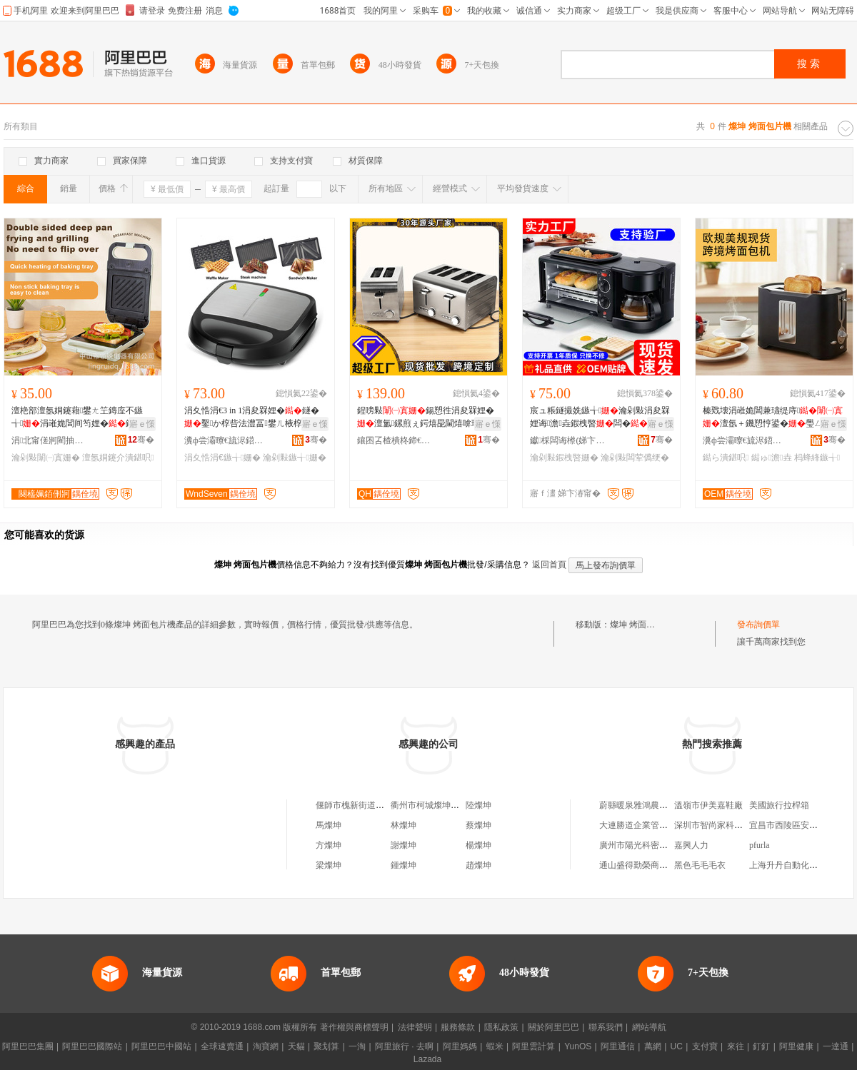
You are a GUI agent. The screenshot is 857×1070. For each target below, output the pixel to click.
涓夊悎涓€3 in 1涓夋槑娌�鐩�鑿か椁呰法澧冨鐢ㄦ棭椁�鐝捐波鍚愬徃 (251, 417)
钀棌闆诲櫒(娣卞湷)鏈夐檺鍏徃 (569, 440)
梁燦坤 (328, 865)
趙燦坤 (478, 865)
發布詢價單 (758, 625)
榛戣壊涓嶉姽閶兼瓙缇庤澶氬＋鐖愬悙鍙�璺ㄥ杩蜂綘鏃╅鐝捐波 (773, 417)
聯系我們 (605, 1027)
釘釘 (761, 1046)
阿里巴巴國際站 (92, 1046)
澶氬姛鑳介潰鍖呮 (118, 458)
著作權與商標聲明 (354, 1027)
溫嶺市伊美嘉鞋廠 (708, 805)
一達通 (835, 1046)
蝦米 (494, 1046)
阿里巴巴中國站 (161, 1046)
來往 (735, 1046)
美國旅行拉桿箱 (779, 805)
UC (677, 1046)
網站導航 (649, 1027)
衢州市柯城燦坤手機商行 (438, 805)
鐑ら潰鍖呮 (725, 458)
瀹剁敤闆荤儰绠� (635, 458)
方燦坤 (328, 845)
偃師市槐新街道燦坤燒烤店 (367, 805)
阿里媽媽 (460, 1046)
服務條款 (458, 1027)
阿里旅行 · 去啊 (404, 1046)
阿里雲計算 (533, 1046)
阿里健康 (796, 1046)
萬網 (652, 1046)
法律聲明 (415, 1027)
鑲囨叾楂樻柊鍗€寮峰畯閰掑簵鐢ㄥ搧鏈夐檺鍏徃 (396, 440)
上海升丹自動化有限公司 (796, 865)
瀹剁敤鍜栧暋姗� (564, 458)
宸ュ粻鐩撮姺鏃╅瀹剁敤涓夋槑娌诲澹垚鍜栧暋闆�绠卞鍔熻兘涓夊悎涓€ (600, 417)
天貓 (296, 1046)
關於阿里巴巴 (553, 1027)
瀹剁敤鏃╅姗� (294, 458)
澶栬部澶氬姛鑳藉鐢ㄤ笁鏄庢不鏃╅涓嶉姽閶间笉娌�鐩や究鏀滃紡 (81, 417)
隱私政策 (501, 1027)
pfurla (759, 845)
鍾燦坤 (403, 865)
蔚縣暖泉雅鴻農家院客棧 (646, 805)
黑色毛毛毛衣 (700, 865)
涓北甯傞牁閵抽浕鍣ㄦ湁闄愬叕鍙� (50, 440)
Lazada (427, 1059)
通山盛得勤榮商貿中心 (642, 865)
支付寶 (705, 1046)
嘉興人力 (691, 845)
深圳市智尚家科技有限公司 (725, 825)
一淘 (357, 1046)
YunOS (577, 1046)
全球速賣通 (222, 1046)
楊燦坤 (478, 845)
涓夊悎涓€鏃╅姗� (222, 458)
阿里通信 (618, 1046)
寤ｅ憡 (142, 424)
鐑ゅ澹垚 (771, 458)
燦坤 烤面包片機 (641, 625)
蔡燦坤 (478, 825)
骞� (141, 440)
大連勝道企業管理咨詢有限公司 (659, 825)
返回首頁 (549, 565)
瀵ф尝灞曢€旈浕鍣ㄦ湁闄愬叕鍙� (223, 440)
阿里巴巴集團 (28, 1046)
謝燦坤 (403, 845)
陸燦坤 (478, 805)
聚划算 (326, 1046)
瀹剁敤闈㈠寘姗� (45, 458)
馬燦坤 (328, 825)
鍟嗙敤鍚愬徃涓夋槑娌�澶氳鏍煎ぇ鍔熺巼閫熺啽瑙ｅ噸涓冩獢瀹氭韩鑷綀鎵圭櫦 (427, 417)
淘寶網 (266, 1046)
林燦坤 (403, 825)
